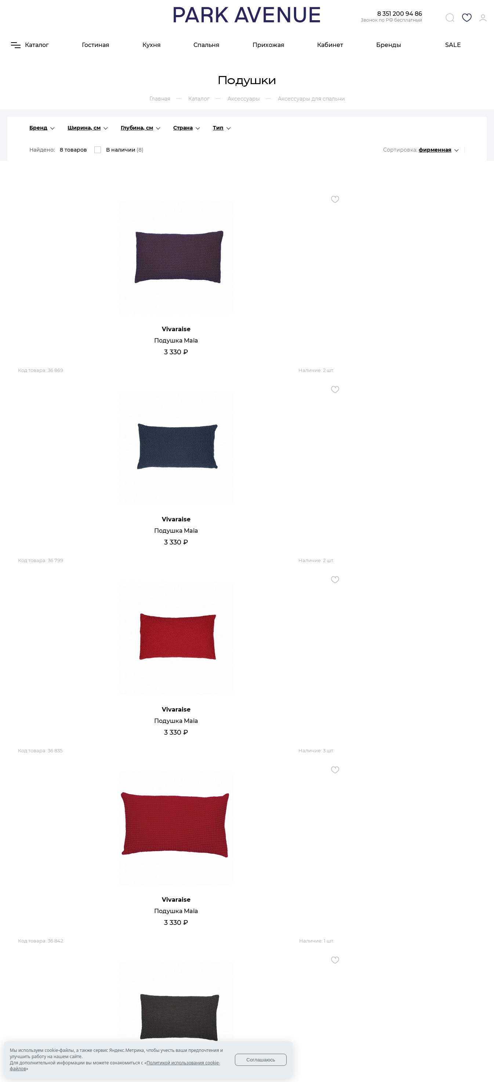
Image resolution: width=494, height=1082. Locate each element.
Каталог (221, 998)
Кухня (151, 44)
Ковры (252, 1035)
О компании (144, 1010)
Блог (178, 1018)
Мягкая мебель (216, 1030)
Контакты (184, 1010)
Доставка (140, 1018)
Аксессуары (259, 1018)
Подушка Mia (247, 538)
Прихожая (268, 44)
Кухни (214, 1018)
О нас (138, 998)
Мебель (217, 1010)
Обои (251, 1027)
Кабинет (330, 44)
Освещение (259, 1010)
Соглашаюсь (260, 1060)
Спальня (206, 44)
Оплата (138, 1027)
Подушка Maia (87, 344)
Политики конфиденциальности (368, 1044)
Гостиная (95, 44)
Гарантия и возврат (143, 1038)
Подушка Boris (87, 733)
